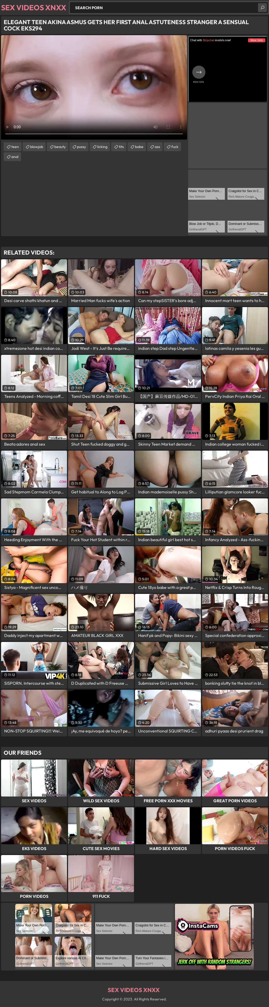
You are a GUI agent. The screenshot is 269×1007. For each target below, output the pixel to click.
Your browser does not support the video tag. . (94, 87)
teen (15, 146)
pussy (81, 146)
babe (139, 146)
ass (157, 146)
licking (102, 146)
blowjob (36, 146)
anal (14, 156)
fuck (174, 146)
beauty (60, 146)
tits (121, 146)
